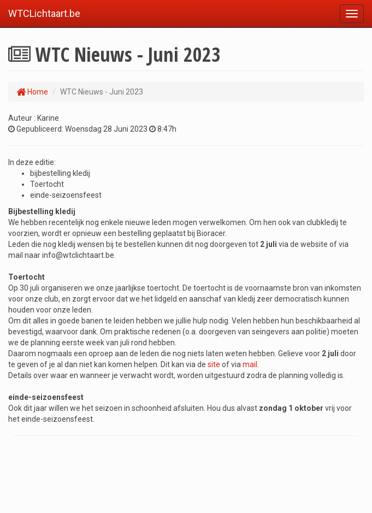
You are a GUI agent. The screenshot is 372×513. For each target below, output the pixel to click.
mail (250, 364)
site (215, 364)
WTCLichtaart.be (44, 13)
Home (32, 91)
